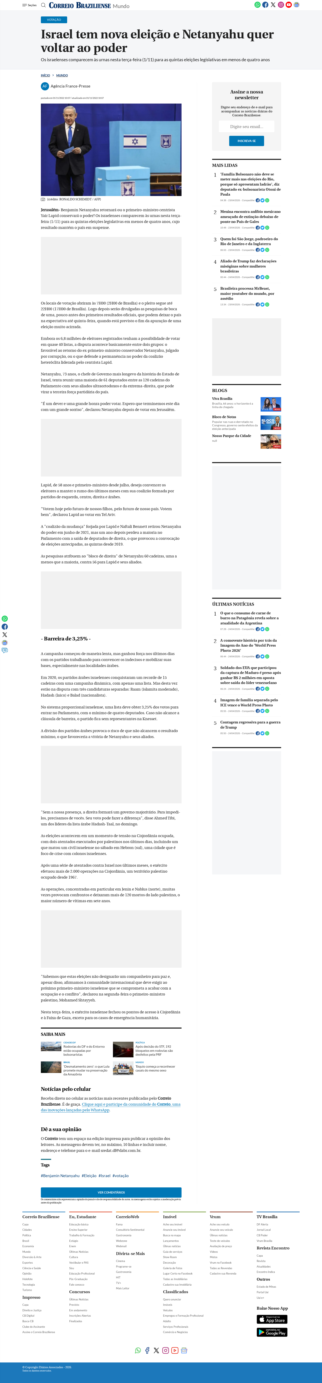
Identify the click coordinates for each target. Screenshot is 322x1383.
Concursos (79, 1292)
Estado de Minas (266, 1286)
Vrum (215, 1217)
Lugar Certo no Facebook (178, 1273)
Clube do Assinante (33, 1326)
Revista (261, 1261)
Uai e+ (260, 1297)
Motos (213, 1257)
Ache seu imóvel (172, 1224)
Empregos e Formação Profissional (183, 1315)
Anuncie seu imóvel (174, 1229)
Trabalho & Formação (81, 1235)
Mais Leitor (122, 1288)
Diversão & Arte (31, 1257)
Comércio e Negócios (175, 1332)
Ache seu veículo (219, 1224)
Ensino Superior (78, 1229)
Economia (28, 1246)
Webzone (121, 1240)
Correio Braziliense (40, 1217)
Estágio (73, 1240)
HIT (118, 1277)
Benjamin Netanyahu (61, 1175)
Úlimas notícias (172, 1246)
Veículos (168, 1310)
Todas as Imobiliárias (175, 1279)
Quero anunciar (172, 1299)
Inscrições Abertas (80, 1315)
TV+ (118, 1283)
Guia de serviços (172, 1251)
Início (45, 75)
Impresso (31, 1297)
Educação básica (79, 1224)
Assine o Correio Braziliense (38, 1332)
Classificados (175, 1292)
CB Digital (28, 1315)
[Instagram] (281, 7)
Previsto (74, 1304)
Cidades (27, 1229)
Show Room (170, 1257)
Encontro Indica (266, 1271)
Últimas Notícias (79, 1251)
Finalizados (75, 1321)
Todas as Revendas (221, 1268)
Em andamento (78, 1310)
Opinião (26, 1273)
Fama (119, 1224)
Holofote (27, 1279)
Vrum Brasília (264, 1240)
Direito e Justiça (31, 1310)
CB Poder (262, 1235)
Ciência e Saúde (31, 1268)
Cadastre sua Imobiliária (177, 1284)
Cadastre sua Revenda (223, 1273)
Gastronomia (123, 1235)
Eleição (90, 1175)
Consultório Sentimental (130, 1229)
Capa (25, 1224)
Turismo (27, 1290)
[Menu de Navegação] (30, 5)
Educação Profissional (82, 1273)
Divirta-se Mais (130, 1253)
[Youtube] (289, 7)
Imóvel (169, 1217)
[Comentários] (5, 652)
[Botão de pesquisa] (42, 5)
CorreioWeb (127, 1217)
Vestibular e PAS (79, 1262)
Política (26, 1235)
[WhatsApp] (257, 7)
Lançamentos (171, 1240)
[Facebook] (265, 7)
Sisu (71, 1268)
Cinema (120, 1261)
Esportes (27, 1262)
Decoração (169, 1262)
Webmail (121, 1246)
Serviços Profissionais (175, 1326)
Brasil (25, 1240)
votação (122, 1175)
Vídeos (214, 1251)
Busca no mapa (172, 1235)
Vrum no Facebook (221, 1262)
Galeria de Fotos (172, 1268)
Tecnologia (28, 1284)
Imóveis (167, 1304)
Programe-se (123, 1266)
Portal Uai (262, 1292)
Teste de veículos (220, 1240)
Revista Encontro (273, 1248)
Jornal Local (264, 1229)
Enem (72, 1246)
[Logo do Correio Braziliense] (80, 5)
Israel (105, 1175)
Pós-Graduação (78, 1279)
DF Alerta (262, 1224)
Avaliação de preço (221, 1246)
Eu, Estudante (82, 1217)
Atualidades (264, 1266)
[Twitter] (273, 7)
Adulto (167, 1321)
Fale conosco (76, 1284)
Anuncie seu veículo (221, 1229)
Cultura (73, 1257)
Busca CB (27, 1321)
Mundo (121, 6)
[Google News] (296, 7)
